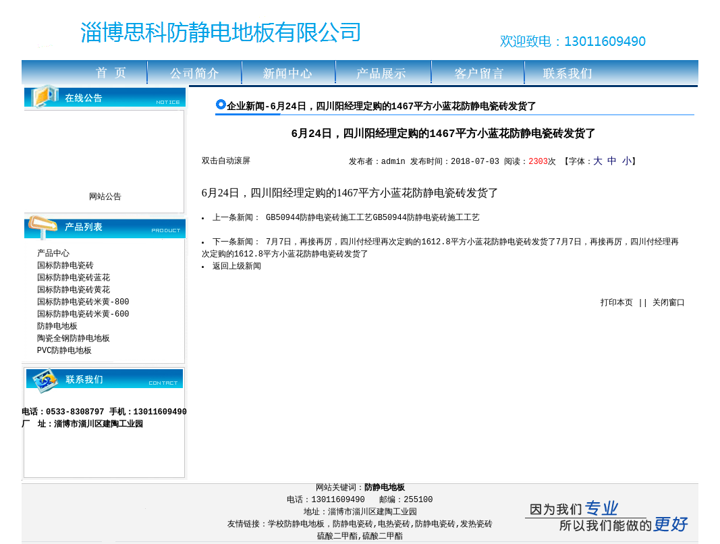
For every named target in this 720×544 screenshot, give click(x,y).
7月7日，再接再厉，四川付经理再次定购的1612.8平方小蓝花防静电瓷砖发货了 (411, 242)
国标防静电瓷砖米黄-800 (83, 302)
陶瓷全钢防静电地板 (73, 339)
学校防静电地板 (296, 524)
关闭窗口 (669, 303)
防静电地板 (57, 326)
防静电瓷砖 (353, 524)
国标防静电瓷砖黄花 (73, 290)
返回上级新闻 (237, 266)
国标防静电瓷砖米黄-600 (83, 314)
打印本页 (617, 303)
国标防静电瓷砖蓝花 (73, 278)
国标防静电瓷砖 (65, 266)
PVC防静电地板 (64, 351)
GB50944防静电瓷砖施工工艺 (319, 218)
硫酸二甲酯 (337, 536)
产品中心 (53, 254)
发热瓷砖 (476, 524)
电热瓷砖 (394, 524)
